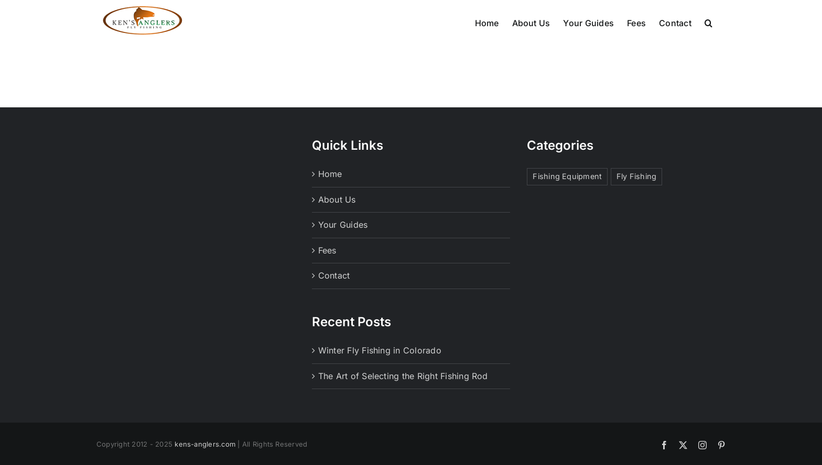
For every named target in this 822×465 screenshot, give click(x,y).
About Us (337, 219)
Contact (334, 295)
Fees (327, 269)
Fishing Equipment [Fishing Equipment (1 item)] (567, 195)
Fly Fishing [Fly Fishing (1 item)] (636, 195)
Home (330, 193)
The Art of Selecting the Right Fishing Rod (403, 395)
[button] (708, 22)
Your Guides (343, 244)
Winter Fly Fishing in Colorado (379, 369)
